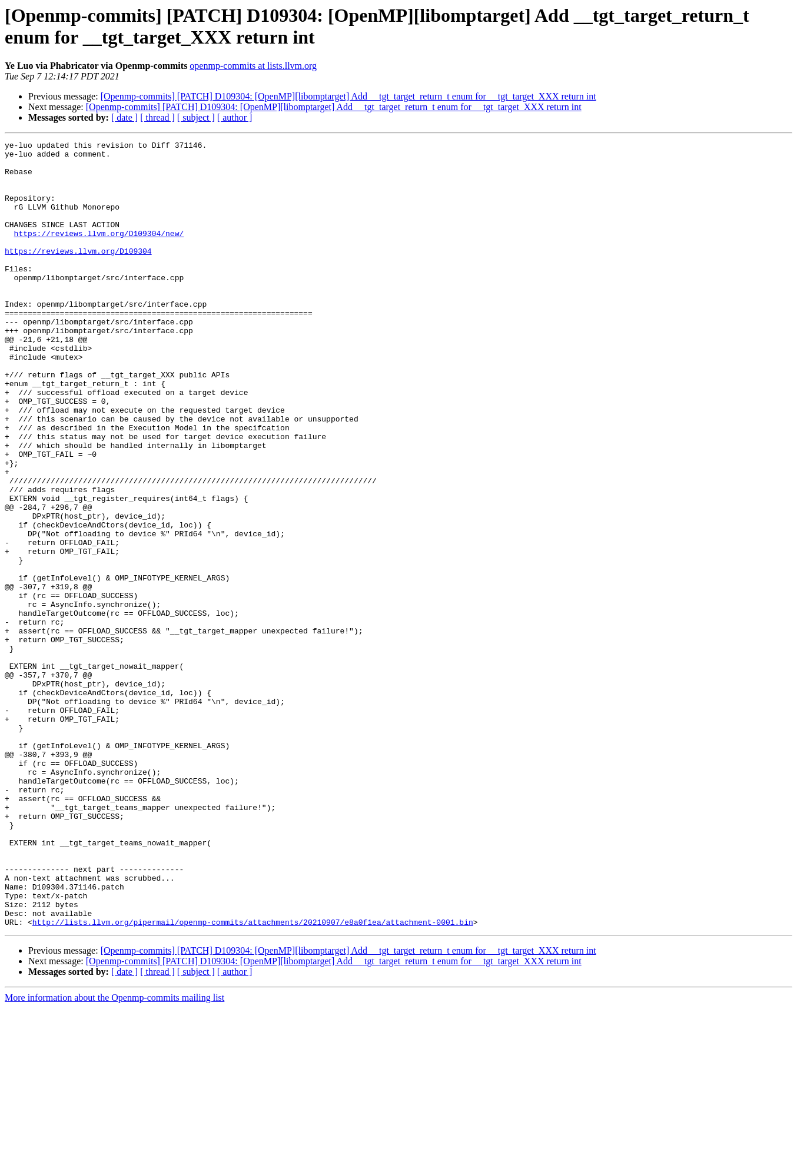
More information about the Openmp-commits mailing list (114, 1155)
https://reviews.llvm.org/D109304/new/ (99, 252)
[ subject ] (196, 117)
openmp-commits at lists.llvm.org (253, 66)
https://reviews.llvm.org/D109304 (78, 273)
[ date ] (124, 117)
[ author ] (235, 117)
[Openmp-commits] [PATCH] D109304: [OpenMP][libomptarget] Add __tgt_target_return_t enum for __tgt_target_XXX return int (348, 96)
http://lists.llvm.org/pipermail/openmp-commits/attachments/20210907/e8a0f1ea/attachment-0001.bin (252, 1079)
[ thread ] (157, 117)
